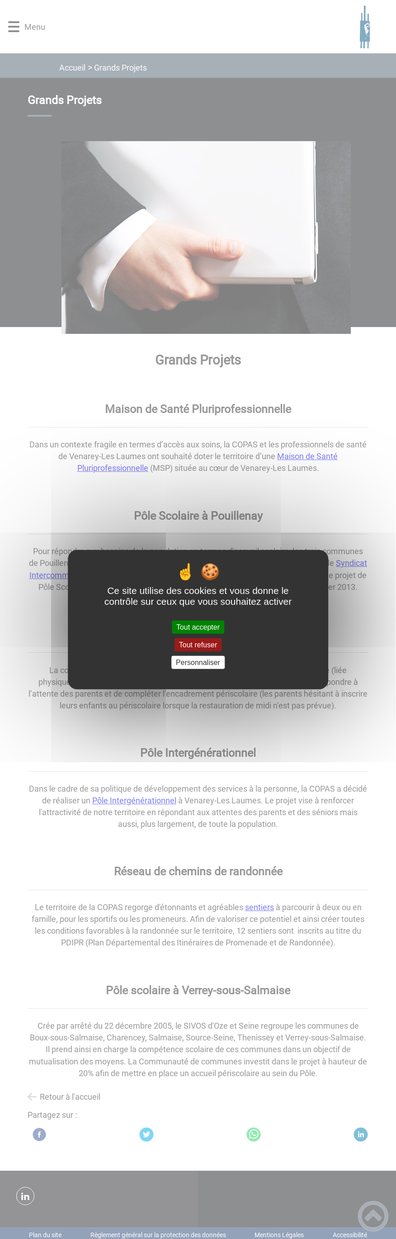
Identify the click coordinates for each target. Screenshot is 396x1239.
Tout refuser (198, 644)
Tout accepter (198, 627)
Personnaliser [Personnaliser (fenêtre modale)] (198, 662)
